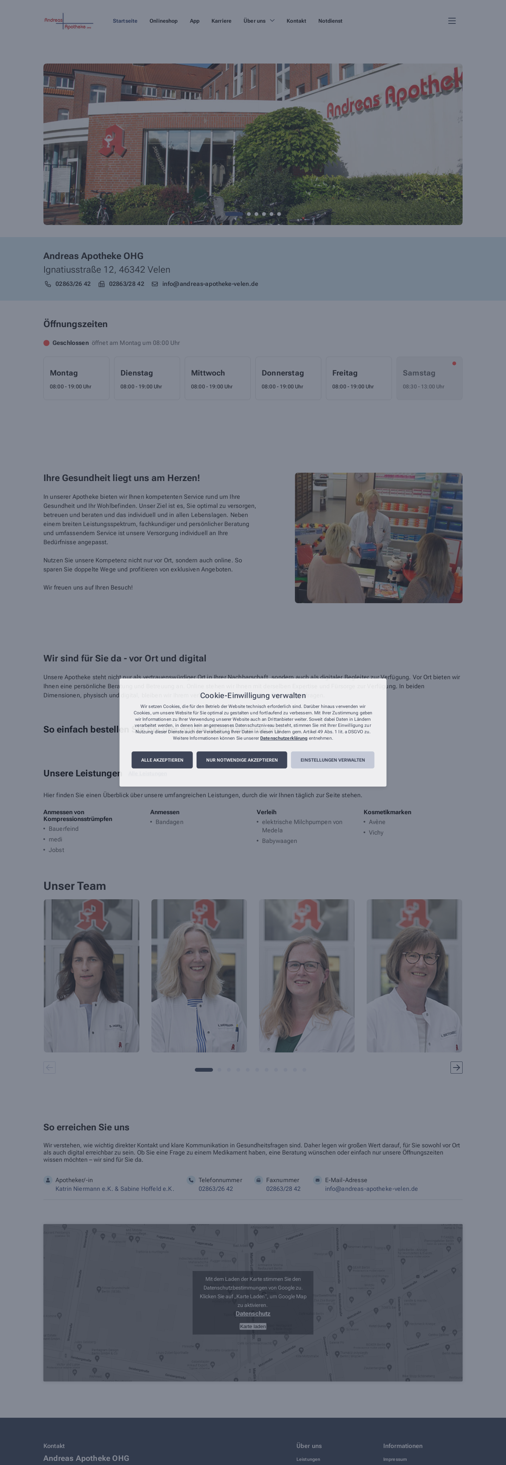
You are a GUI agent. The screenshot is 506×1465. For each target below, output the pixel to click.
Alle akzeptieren (162, 760)
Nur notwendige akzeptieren (242, 760)
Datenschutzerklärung (283, 738)
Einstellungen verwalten (333, 760)
